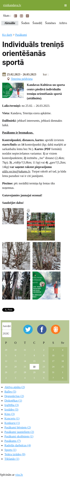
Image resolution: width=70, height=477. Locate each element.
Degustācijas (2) (14, 396)
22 (34, 366)
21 (25, 366)
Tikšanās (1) (11, 458)
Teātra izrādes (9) (14, 454)
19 (6, 366)
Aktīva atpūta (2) (14, 387)
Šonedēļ (37, 23)
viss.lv (19, 474)
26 (6, 372)
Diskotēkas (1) (13, 400)
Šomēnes (50, 23)
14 (25, 361)
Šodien (25, 23)
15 (34, 361)
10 (53, 355)
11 (63, 355)
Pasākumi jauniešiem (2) (19, 432)
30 (15, 350)
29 (6, 350)
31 (25, 350)
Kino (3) (9, 414)
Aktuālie (9, 23)
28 (25, 372)
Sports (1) (10, 449)
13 (15, 361)
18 (62, 361)
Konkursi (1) (12, 423)
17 (53, 361)
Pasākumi (21, 34)
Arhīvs (63, 23)
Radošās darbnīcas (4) (17, 445)
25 (62, 366)
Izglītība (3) (11, 405)
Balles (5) (10, 391)
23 (44, 366)
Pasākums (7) (12, 440)
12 (6, 361)
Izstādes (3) (11, 409)
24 (53, 366)
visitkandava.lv (12, 5)
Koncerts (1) (11, 418)
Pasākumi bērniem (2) (17, 427)
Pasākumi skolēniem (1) (18, 436)
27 (15, 372)
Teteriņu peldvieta (22, 78)
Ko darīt (7, 34)
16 (44, 361)
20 (15, 366)
